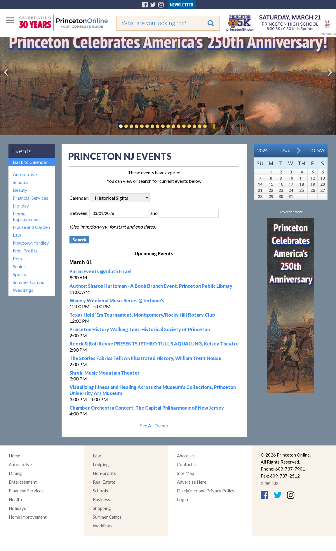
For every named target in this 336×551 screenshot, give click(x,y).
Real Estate (104, 482)
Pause (213, 126)
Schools (20, 182)
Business (101, 499)
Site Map (185, 473)
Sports (19, 274)
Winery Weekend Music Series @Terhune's (116, 300)
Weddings (23, 290)
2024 (262, 150)
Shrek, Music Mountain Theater (104, 372)
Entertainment (23, 482)
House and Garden (31, 227)
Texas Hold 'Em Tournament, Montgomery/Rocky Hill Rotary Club (142, 314)
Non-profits (104, 473)
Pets (17, 258)
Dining (15, 473)
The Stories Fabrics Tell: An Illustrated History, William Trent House (145, 358)
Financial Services (30, 198)
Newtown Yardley (31, 242)
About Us (186, 455)
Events (21, 151)
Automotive (25, 174)
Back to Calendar (30, 162)
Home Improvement (26, 216)
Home (14, 455)
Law (17, 235)
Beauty (20, 190)
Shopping (102, 508)
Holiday (21, 205)
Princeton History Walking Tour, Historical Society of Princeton (139, 329)
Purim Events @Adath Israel (100, 271)
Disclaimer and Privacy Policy (205, 490)
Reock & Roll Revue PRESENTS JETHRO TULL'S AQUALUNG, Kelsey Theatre (154, 343)
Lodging (101, 464)
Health (15, 499)
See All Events (154, 425)
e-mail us (269, 482)
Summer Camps (28, 282)
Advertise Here (191, 482)
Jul (286, 150)
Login (182, 499)
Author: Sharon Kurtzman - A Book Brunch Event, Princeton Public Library (150, 286)
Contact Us (188, 464)
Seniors (20, 266)
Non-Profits (25, 250)
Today (317, 150)
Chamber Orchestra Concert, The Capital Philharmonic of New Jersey (146, 407)
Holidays (17, 508)
